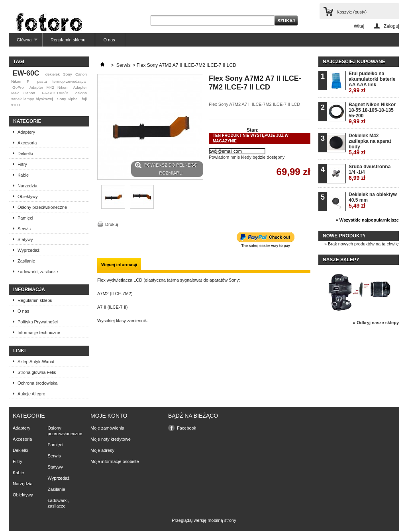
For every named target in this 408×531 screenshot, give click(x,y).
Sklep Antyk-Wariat (36, 361)
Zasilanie (26, 261)
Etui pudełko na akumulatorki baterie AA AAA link (372, 82)
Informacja (29, 289)
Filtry (22, 164)
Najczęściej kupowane (354, 61)
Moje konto (108, 415)
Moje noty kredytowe (110, 439)
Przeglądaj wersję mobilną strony (204, 520)
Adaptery (26, 132)
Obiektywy (28, 196)
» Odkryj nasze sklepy (376, 322)
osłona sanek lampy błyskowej (49, 96)
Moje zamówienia (107, 428)
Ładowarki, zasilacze (38, 271)
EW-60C (26, 73)
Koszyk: (352, 12)
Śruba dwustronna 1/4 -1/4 (369, 172)
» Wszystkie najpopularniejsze (367, 220)
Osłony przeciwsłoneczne (42, 207)
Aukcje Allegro (31, 393)
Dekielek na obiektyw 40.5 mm (373, 200)
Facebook (186, 428)
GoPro (18, 87)
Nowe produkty (344, 236)
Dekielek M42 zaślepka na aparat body (370, 144)
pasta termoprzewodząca (61, 81)
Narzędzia (27, 185)
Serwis (24, 228)
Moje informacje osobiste (114, 461)
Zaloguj (391, 26)
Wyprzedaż (28, 250)
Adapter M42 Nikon (48, 87)
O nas (109, 39)
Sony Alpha (67, 99)
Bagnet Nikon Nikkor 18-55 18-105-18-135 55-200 (372, 113)
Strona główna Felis (37, 372)
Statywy (25, 239)
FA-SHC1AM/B (55, 93)
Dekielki (25, 153)
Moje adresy (102, 450)
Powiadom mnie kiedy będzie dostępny (246, 157)
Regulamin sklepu (68, 39)
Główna (23, 42)
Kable (23, 175)
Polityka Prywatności (38, 321)
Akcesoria (27, 142)
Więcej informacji (119, 264)
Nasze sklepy (341, 260)
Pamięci (25, 218)
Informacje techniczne (39, 332)
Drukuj (111, 224)
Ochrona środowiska (37, 383)
